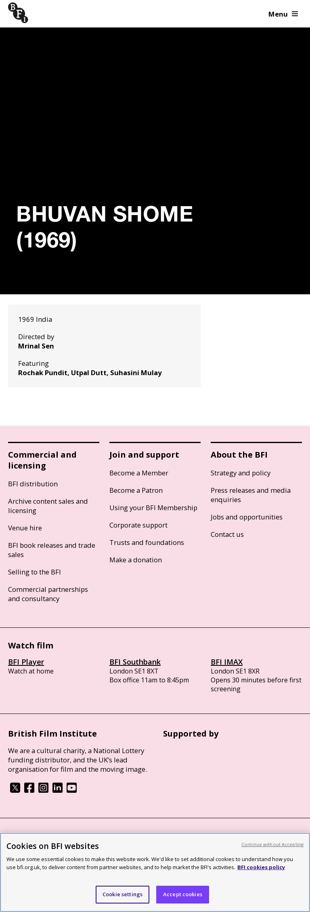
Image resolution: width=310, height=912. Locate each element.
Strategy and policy (240, 472)
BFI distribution (33, 483)
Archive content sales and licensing (48, 505)
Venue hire (25, 527)
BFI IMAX (227, 662)
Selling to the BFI (34, 571)
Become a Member (138, 472)
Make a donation (135, 559)
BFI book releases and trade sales (51, 549)
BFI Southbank (135, 662)
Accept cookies (182, 894)
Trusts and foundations (146, 542)
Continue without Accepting (272, 844)
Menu (283, 14)
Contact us (227, 534)
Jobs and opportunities (247, 516)
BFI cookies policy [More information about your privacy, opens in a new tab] (261, 867)
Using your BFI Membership (153, 507)
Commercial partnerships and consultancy (48, 594)
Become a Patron (136, 490)
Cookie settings (122, 894)
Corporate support (138, 525)
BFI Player (26, 662)
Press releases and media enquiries (251, 495)
